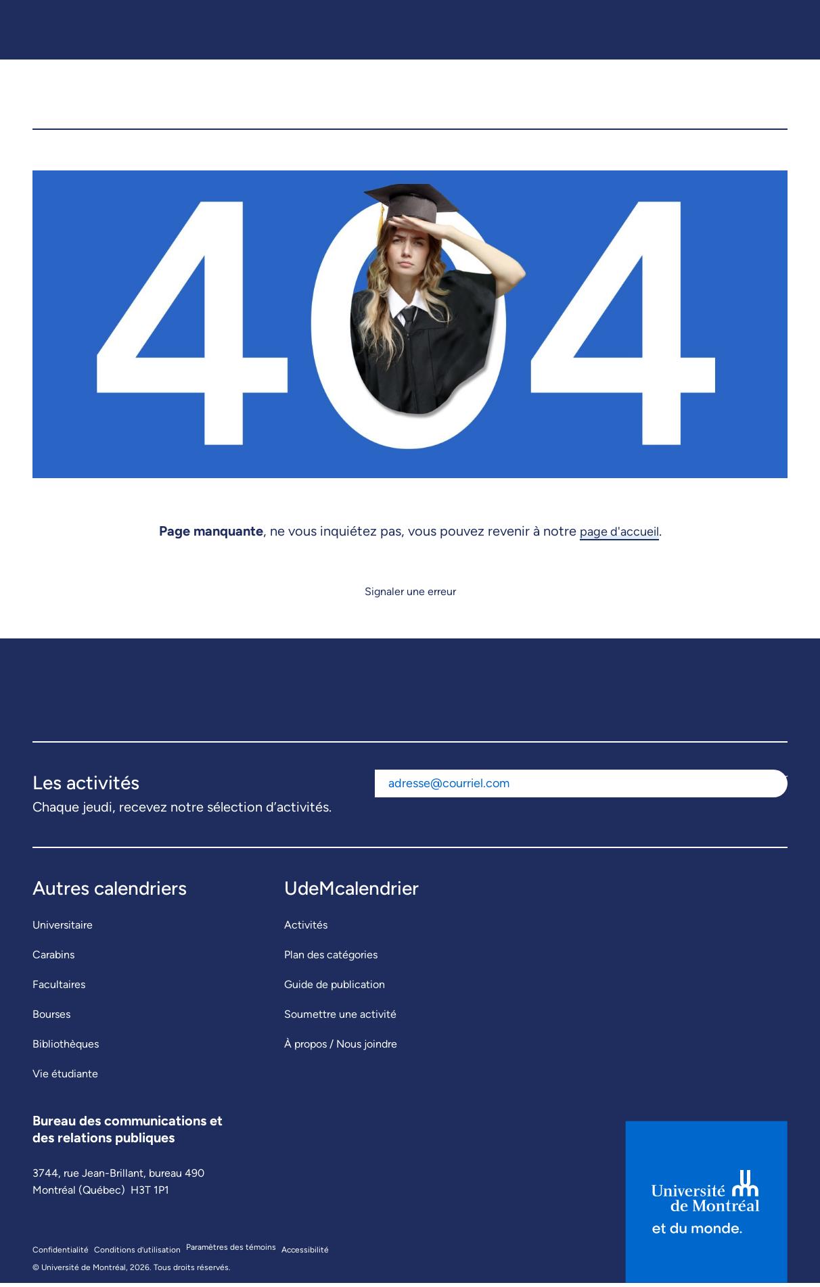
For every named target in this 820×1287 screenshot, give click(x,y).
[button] (767, 96)
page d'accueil (619, 535)
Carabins (53, 959)
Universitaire (62, 929)
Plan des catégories (331, 959)
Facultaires (58, 989)
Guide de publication (334, 989)
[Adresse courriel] (557, 788)
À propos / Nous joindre (340, 1048)
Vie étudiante (65, 1078)
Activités (305, 929)
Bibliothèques (65, 1048)
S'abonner (763, 782)
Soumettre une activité (340, 1018)
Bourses (51, 1018)
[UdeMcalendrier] (411, 96)
